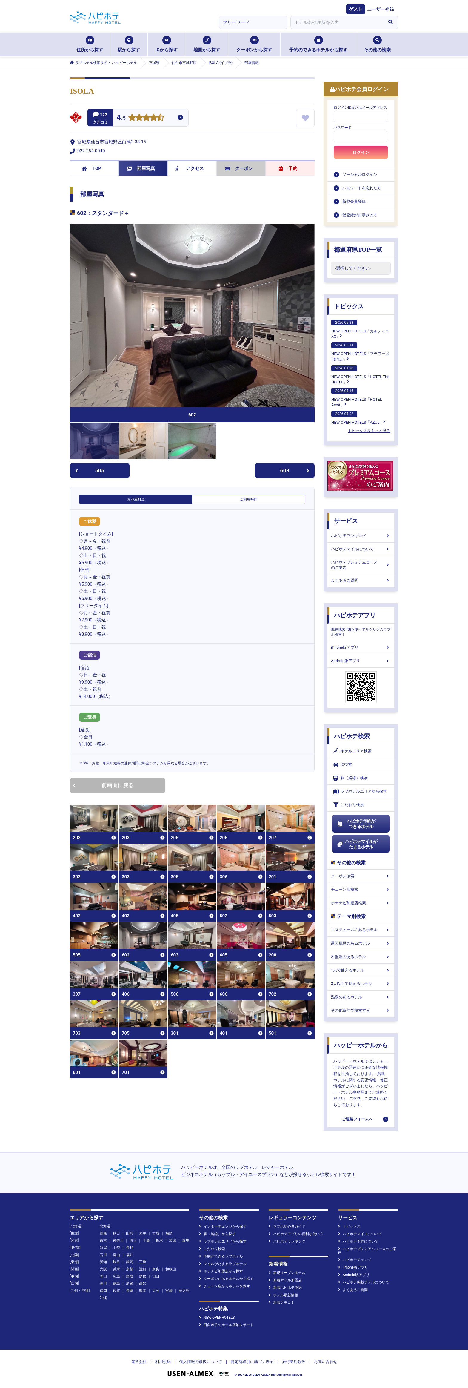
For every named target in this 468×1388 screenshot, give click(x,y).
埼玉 (133, 1240)
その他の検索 (377, 44)
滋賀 (142, 1269)
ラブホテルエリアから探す (360, 791)
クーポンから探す (254, 44)
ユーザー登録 (380, 9)
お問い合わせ (325, 1361)
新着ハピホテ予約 (285, 1288)
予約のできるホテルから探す (318, 44)
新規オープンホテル (287, 1273)
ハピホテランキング (361, 535)
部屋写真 (141, 168)
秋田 (116, 1233)
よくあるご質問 (361, 580)
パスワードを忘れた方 (361, 188)
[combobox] (336, 22)
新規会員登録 (354, 201)
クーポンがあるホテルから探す (226, 1279)
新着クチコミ (282, 1303)
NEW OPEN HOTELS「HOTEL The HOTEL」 (360, 374)
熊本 (142, 1291)
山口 (155, 1276)
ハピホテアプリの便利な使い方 (296, 1234)
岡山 (103, 1276)
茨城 (172, 1240)
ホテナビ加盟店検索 (361, 903)
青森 (103, 1233)
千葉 (146, 1240)
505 (89, 470)
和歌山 (170, 1269)
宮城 (155, 1233)
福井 (129, 1255)
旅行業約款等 (293, 1361)
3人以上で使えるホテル (361, 983)
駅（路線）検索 (350, 778)
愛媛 (129, 1283)
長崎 (129, 1291)
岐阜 (116, 1262)
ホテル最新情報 (283, 1295)
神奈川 (118, 1240)
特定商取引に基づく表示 (252, 1361)
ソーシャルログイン (359, 174)
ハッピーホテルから (361, 1045)
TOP (91, 168)
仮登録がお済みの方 (359, 215)
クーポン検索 (361, 876)
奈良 (155, 1269)
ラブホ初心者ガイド (287, 1226)
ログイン (360, 152)
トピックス (349, 306)
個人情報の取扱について (200, 1361)
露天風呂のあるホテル (361, 943)
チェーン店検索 (361, 889)
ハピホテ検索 (352, 736)
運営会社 (139, 1361)
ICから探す (166, 44)
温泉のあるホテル (361, 997)
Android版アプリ (361, 660)
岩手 (142, 1233)
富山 (116, 1255)
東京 (103, 1240)
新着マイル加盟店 (285, 1280)
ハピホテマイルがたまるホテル (357, 844)
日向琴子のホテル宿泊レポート (226, 1325)
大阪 (103, 1269)
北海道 (105, 1226)
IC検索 (342, 764)
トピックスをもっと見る (369, 431)
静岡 (129, 1262)
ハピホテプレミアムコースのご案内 (361, 565)
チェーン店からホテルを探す (224, 1286)
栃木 (159, 1240)
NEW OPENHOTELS (217, 1317)
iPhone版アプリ (361, 647)
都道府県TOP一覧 (358, 249)
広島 (116, 1276)
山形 (129, 1233)
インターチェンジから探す (223, 1226)
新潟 (103, 1248)
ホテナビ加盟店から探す (221, 1271)
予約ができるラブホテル (221, 1256)
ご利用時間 (249, 499)
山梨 (116, 1248)
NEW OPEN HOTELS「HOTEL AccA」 (356, 397)
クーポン (239, 168)
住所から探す (89, 44)
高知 (142, 1283)
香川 (103, 1283)
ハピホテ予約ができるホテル (356, 824)
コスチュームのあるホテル (361, 930)
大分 (155, 1291)
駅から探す (129, 44)
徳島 (116, 1283)
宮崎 (169, 1291)
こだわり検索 (348, 804)
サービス (346, 521)
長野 (129, 1248)
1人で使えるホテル (361, 970)
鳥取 (129, 1276)
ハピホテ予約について (358, 1241)
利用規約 (163, 1361)
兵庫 (116, 1269)
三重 (142, 1262)
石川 (103, 1255)
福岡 (103, 1291)
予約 (288, 168)
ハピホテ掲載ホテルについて (363, 1282)
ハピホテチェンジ (354, 1260)
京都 (129, 1269)
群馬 (185, 1240)
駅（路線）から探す (217, 1234)
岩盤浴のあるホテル (361, 956)
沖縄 (103, 1298)
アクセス (190, 168)
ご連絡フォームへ (357, 1119)
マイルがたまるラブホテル (223, 1264)
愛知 (103, 1262)
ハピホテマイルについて (361, 549)
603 (295, 470)
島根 (142, 1276)
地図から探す (206, 44)
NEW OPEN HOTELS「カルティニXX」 (360, 329)
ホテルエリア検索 (352, 751)
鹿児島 (183, 1291)
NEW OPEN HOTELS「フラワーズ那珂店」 (360, 351)
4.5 (121, 118)
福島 (169, 1233)
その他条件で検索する (361, 1010)
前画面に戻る (103, 785)
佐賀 (116, 1291)
